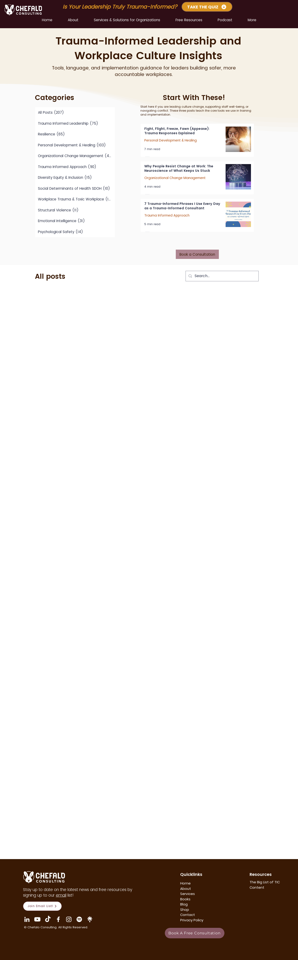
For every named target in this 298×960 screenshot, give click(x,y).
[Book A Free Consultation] (194, 933)
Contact (187, 914)
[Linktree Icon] (89, 919)
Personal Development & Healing (170, 140)
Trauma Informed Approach (167, 215)
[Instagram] (68, 919)
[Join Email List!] (42, 906)
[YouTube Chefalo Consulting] (37, 919)
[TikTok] (47, 919)
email (61, 895)
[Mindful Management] (79, 919)
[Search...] (222, 276)
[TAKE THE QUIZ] (207, 7)
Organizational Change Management (175, 178)
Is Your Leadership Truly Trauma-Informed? (121, 6)
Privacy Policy (191, 920)
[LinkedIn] (26, 919)
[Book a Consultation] (197, 254)
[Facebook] (58, 919)
